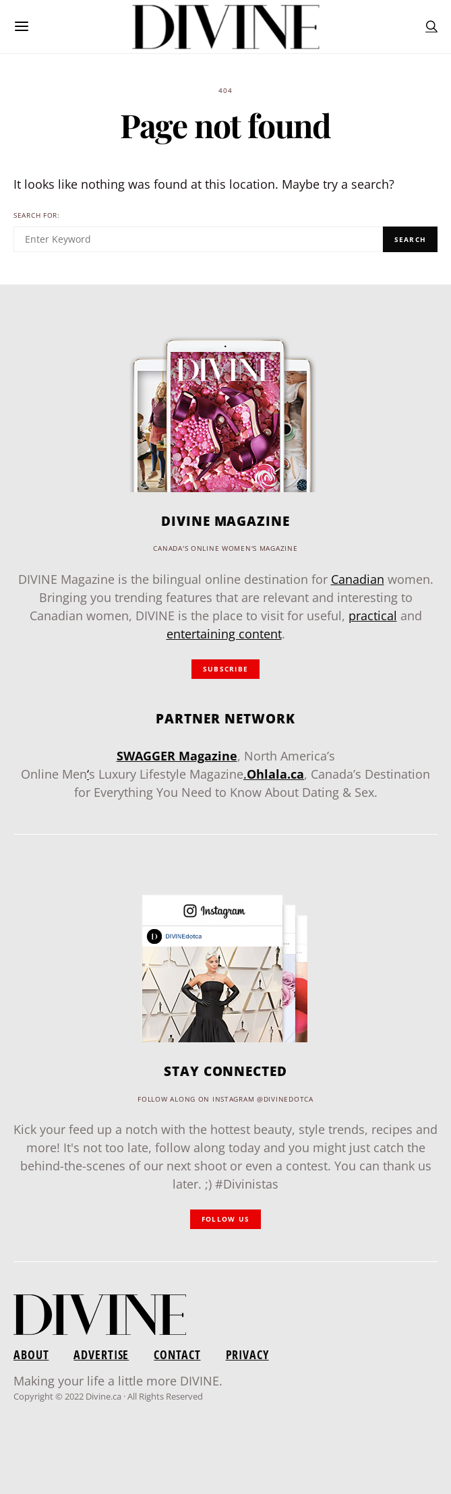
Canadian (357, 579)
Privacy (247, 1354)
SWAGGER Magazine (177, 756)
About (31, 1354)
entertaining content (224, 634)
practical (373, 615)
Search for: (36, 215)
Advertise (101, 1354)
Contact (177, 1354)
